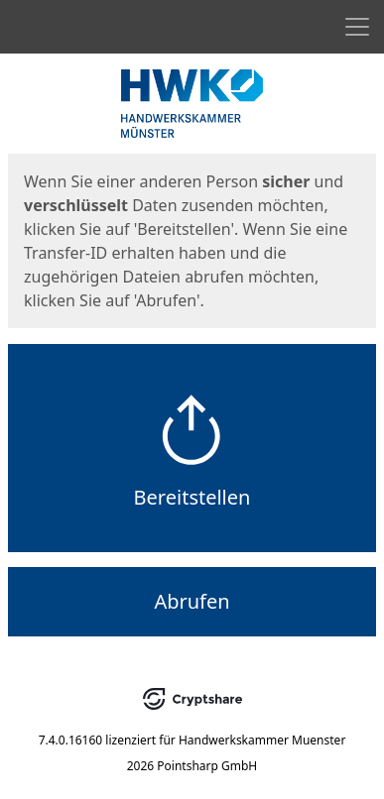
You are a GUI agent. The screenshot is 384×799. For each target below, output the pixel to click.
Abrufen (191, 601)
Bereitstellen (192, 497)
